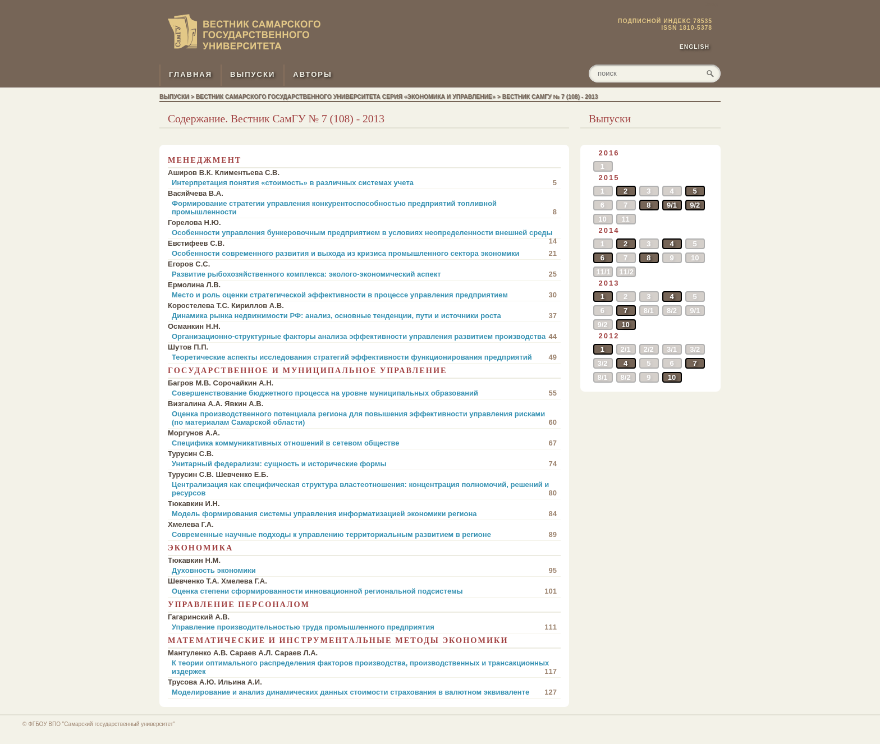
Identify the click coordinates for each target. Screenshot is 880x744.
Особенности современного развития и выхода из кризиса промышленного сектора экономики (364, 253)
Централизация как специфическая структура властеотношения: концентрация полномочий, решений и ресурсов (364, 488)
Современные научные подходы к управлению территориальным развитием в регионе (364, 534)
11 (625, 219)
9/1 (672, 205)
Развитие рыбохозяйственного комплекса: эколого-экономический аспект (364, 274)
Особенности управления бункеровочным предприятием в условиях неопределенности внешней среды (364, 233)
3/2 (695, 349)
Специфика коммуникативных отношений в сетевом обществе (364, 443)
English (694, 47)
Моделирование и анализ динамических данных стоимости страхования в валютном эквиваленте (364, 692)
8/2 (672, 310)
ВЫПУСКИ (252, 74)
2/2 (649, 349)
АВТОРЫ (312, 74)
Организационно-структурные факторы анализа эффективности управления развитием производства (364, 336)
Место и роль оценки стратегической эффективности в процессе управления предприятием (364, 295)
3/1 (672, 349)
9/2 (695, 205)
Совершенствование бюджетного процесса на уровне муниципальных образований (364, 393)
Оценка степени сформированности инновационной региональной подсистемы (364, 591)
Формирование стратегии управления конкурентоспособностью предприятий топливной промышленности (364, 207)
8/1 (649, 310)
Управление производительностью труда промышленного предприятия (364, 627)
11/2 (627, 272)
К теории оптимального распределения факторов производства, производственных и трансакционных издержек (364, 667)
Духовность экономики (364, 570)
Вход (711, 4)
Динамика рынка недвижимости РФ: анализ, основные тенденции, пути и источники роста (364, 315)
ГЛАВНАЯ (190, 74)
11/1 (603, 272)
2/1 (626, 349)
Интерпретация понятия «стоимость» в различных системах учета (364, 182)
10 (602, 219)
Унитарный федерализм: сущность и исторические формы (364, 464)
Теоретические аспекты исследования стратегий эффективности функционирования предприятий (364, 357)
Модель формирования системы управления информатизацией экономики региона (364, 513)
